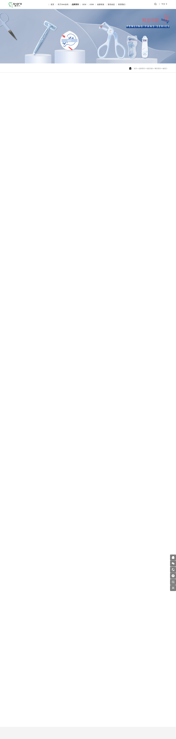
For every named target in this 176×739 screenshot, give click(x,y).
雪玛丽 (32, 700)
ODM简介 (63, 690)
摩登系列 (158, 68)
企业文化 (16, 700)
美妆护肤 (93, 700)
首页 (52, 4)
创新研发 (100, 4)
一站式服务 (62, 700)
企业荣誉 (16, 696)
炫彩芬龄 (150, 68)
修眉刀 (165, 68)
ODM (92, 4)
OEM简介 (47, 690)
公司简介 (16, 691)
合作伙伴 (47, 700)
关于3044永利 (63, 4)
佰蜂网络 (99, 731)
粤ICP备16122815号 (80, 731)
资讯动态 (111, 4)
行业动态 (93, 691)
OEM (84, 4)
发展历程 (16, 710)
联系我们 (121, 4)
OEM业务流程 (47, 710)
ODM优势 (63, 705)
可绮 (32, 696)
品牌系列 (75, 4)
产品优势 (47, 695)
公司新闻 (93, 696)
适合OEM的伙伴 (47, 705)
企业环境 (16, 705)
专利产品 (78, 691)
